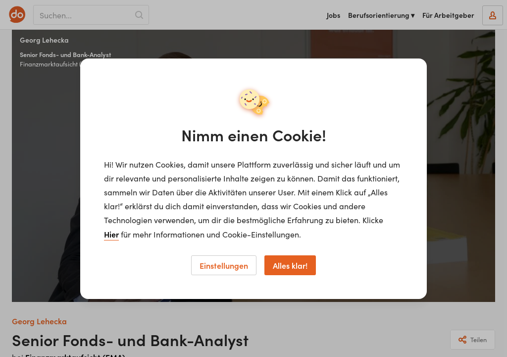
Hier (111, 234)
